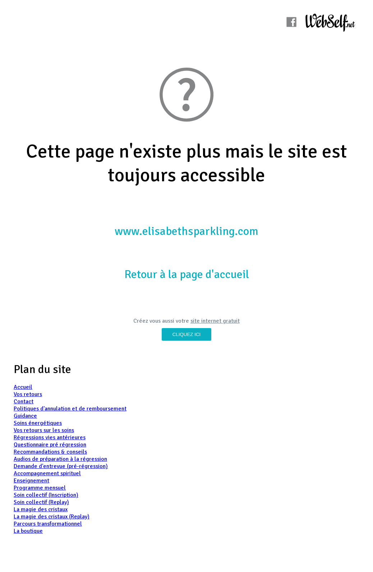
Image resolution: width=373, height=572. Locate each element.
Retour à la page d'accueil (186, 274)
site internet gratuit (215, 320)
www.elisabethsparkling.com (186, 231)
